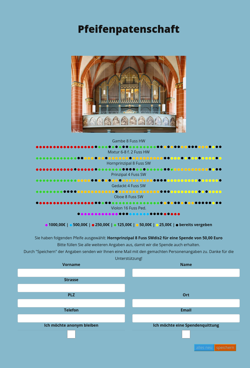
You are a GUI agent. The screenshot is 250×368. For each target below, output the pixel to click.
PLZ (71, 295)
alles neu (204, 347)
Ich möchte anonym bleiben (71, 325)
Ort (186, 295)
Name (186, 264)
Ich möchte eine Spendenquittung (186, 325)
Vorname (71, 264)
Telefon (71, 310)
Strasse (71, 279)
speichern (225, 347)
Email (186, 310)
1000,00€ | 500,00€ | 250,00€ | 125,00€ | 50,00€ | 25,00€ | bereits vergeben (128, 224)
